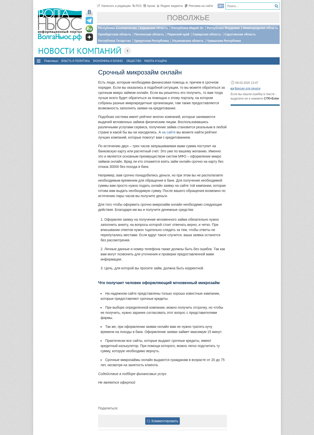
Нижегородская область (260, 28)
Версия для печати (247, 88)
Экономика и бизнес (108, 61)
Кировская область (154, 28)
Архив (149, 6)
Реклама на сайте (198, 6)
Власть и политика (75, 61)
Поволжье (188, 18)
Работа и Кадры (155, 61)
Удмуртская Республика (151, 41)
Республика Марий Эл (187, 28)
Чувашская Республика (224, 41)
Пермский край (178, 34)
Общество (133, 61)
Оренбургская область (114, 34)
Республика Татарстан (114, 41)
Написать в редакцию (114, 6)
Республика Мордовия (223, 28)
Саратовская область (240, 34)
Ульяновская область (188, 41)
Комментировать (162, 421)
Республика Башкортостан (117, 28)
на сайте (169, 132)
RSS (137, 6)
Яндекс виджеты (170, 6)
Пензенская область (149, 34)
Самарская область (207, 34)
